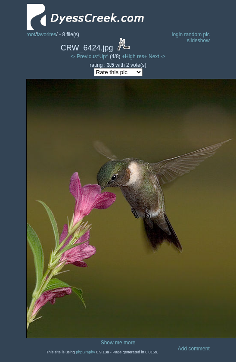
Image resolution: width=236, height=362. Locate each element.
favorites (46, 34)
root (30, 34)
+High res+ (135, 56)
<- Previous (84, 56)
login (177, 34)
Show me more (118, 343)
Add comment (194, 349)
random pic (196, 34)
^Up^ (103, 56)
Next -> (157, 56)
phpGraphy (85, 352)
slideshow (198, 40)
